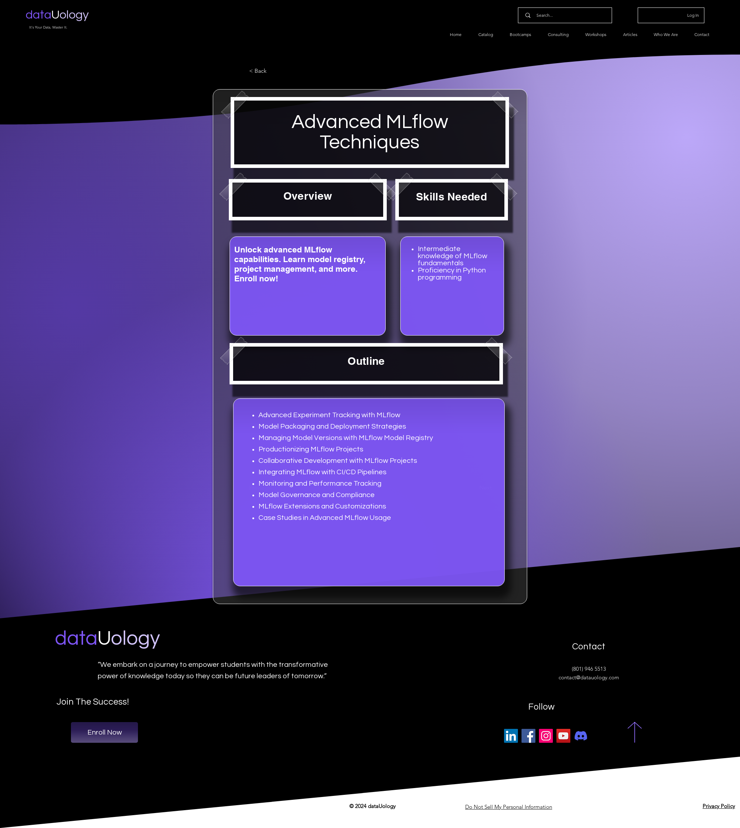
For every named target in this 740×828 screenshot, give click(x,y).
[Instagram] (546, 736)
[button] (272, 71)
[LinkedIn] (511, 736)
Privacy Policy (719, 806)
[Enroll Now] (104, 732)
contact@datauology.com (589, 677)
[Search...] (566, 15)
